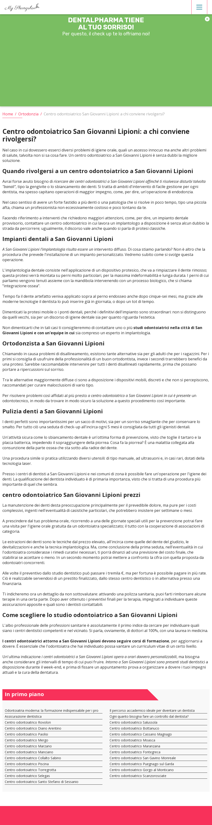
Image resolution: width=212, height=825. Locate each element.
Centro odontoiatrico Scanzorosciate (138, 772)
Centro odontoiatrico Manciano (29, 748)
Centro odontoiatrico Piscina (27, 760)
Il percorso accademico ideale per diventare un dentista (152, 707)
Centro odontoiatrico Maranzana (135, 742)
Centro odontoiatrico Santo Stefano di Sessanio (41, 778)
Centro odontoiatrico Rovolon (28, 719)
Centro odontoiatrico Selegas (27, 772)
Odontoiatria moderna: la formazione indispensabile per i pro (51, 707)
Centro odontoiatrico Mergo (26, 736)
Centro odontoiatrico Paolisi (26, 730)
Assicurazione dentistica (23, 713)
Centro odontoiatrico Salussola (133, 719)
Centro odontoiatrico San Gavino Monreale (143, 754)
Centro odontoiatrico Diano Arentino (33, 724)
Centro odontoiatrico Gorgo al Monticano (142, 766)
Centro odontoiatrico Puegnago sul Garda (142, 760)
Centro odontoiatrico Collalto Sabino (33, 754)
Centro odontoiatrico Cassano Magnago (141, 730)
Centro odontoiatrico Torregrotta (30, 766)
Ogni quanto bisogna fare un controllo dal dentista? (149, 713)
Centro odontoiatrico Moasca (132, 736)
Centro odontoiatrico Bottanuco (134, 724)
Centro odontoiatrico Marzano (28, 742)
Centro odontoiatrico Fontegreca (135, 748)
